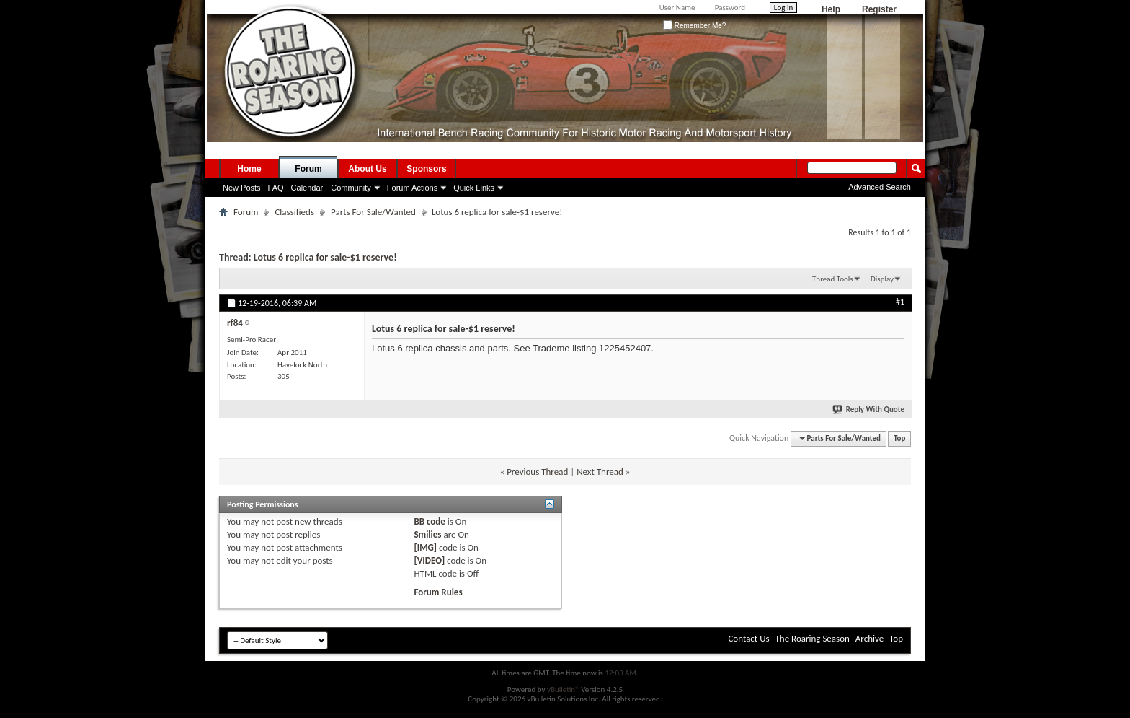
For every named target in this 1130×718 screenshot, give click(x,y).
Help (831, 9)
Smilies (427, 534)
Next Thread (600, 471)
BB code (429, 521)
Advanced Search (879, 187)
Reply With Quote (869, 409)
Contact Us (748, 638)
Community (351, 187)
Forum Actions (412, 187)
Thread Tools (832, 279)
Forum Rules (438, 592)
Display (882, 279)
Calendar (307, 187)
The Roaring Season (812, 638)
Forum (308, 169)
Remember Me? (694, 26)
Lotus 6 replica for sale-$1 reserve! (325, 257)
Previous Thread (537, 471)
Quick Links (473, 187)
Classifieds (294, 211)
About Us (367, 169)
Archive (869, 638)
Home (249, 169)
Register (879, 9)
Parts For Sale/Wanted (373, 211)
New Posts (242, 187)
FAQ (276, 187)
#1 (900, 302)
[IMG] (425, 547)
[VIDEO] (429, 560)
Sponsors (426, 169)
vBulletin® (563, 689)
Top (899, 438)
